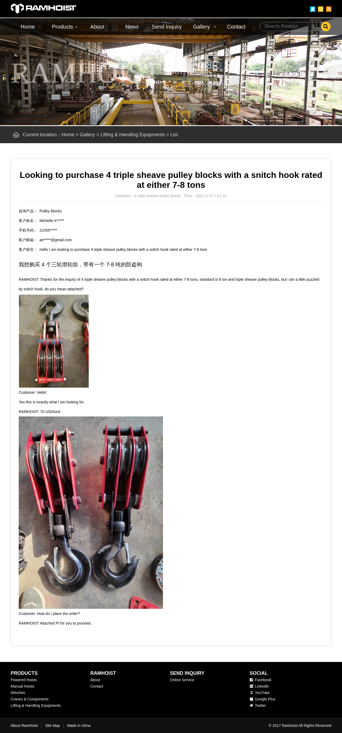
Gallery (201, 27)
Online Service (182, 680)
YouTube (262, 693)
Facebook (263, 680)
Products (62, 27)
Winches (18, 693)
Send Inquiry (167, 27)
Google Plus (265, 699)
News (132, 27)
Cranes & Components (30, 699)
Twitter (260, 705)
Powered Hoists (24, 680)
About (97, 27)
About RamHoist (24, 725)
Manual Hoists (22, 686)
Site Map (52, 725)
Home (28, 27)
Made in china (78, 725)
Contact (236, 27)
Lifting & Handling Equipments (132, 134)
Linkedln (262, 686)
